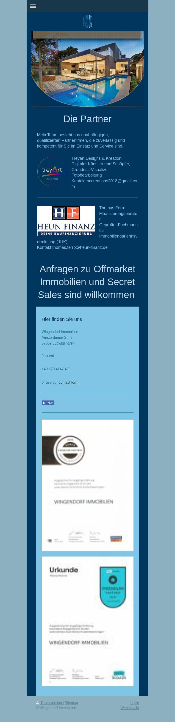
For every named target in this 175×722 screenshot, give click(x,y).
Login (134, 703)
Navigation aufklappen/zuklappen (87, 6)
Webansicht (129, 708)
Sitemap (71, 703)
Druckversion (49, 703)
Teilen (48, 403)
